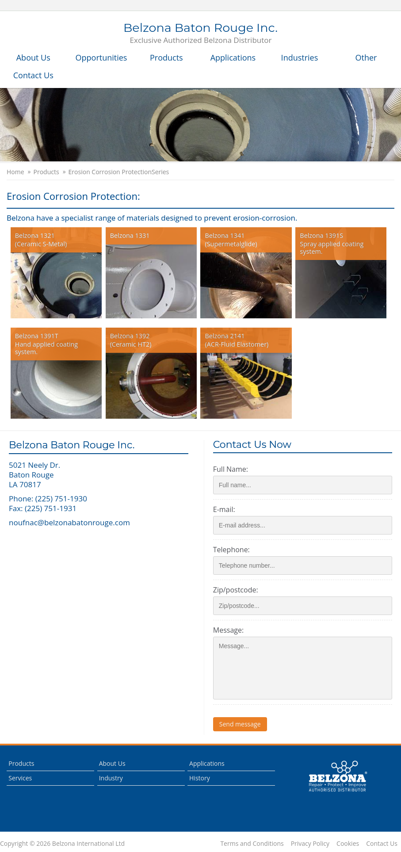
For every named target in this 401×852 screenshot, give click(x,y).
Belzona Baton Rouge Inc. (200, 33)
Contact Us (33, 75)
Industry (111, 778)
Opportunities (101, 57)
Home (15, 172)
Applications (233, 57)
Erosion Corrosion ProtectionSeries (119, 172)
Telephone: (231, 549)
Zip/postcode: (235, 589)
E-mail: (224, 509)
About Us (33, 57)
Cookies (347, 844)
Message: (228, 630)
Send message (240, 724)
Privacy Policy (310, 844)
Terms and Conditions (251, 844)
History (199, 778)
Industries (299, 57)
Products (166, 57)
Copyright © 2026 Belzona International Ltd (62, 844)
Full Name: (230, 469)
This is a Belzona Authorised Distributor (338, 776)
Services (20, 778)
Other (366, 57)
